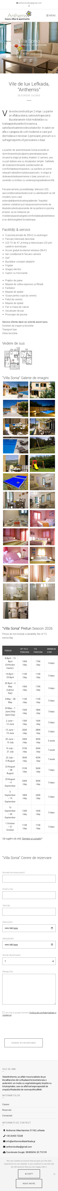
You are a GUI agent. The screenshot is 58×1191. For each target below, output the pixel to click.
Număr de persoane (11, 955)
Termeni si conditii (31, 838)
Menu (51, 15)
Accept (29, 1174)
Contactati (7, 1115)
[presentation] (25, 1029)
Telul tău (6, 905)
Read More (29, 1183)
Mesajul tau (7, 971)
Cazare (5, 1104)
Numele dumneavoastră (13, 872)
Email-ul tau (7, 889)
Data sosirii (7, 922)
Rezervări (6, 1110)
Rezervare (29, 54)
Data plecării (7, 938)
